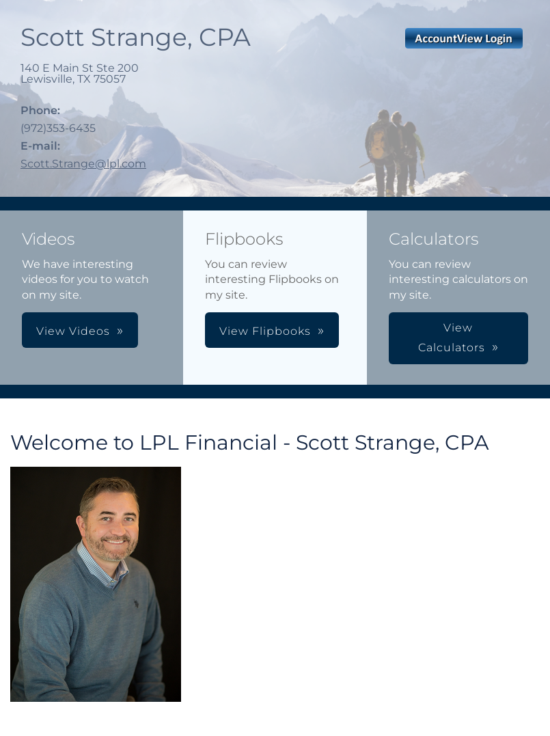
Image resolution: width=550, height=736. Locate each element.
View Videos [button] (73, 331)
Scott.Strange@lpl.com (83, 163)
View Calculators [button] (451, 337)
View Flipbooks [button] (265, 331)
